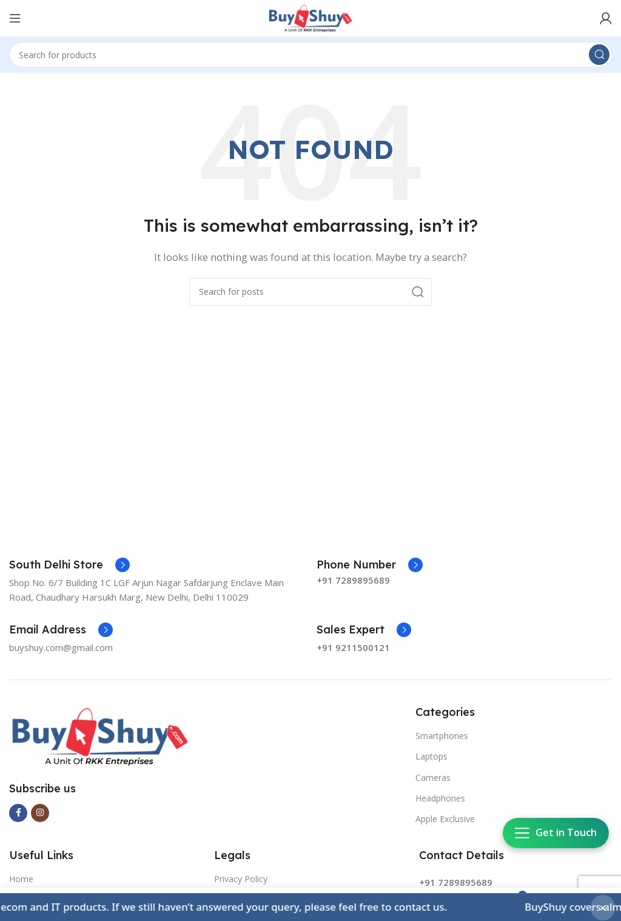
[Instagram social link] (40, 813)
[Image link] (100, 735)
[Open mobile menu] (15, 18)
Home (21, 879)
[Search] (310, 54)
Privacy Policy (240, 879)
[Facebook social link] (18, 813)
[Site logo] (310, 17)
